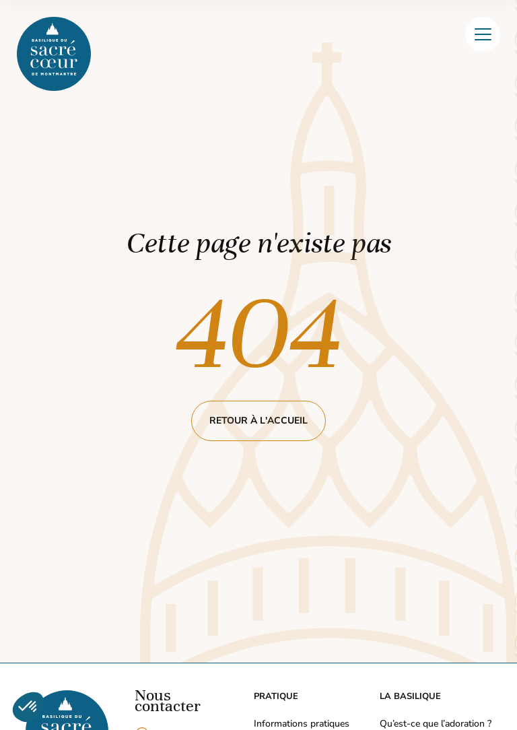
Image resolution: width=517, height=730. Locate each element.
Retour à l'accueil (258, 420)
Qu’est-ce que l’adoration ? (435, 723)
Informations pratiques (301, 723)
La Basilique (410, 696)
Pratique (276, 696)
